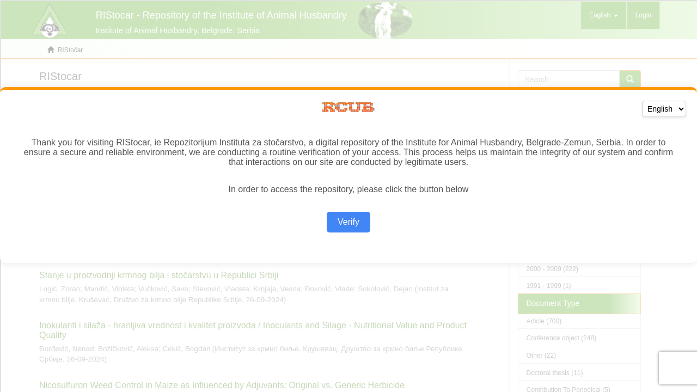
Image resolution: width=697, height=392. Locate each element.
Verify (348, 221)
